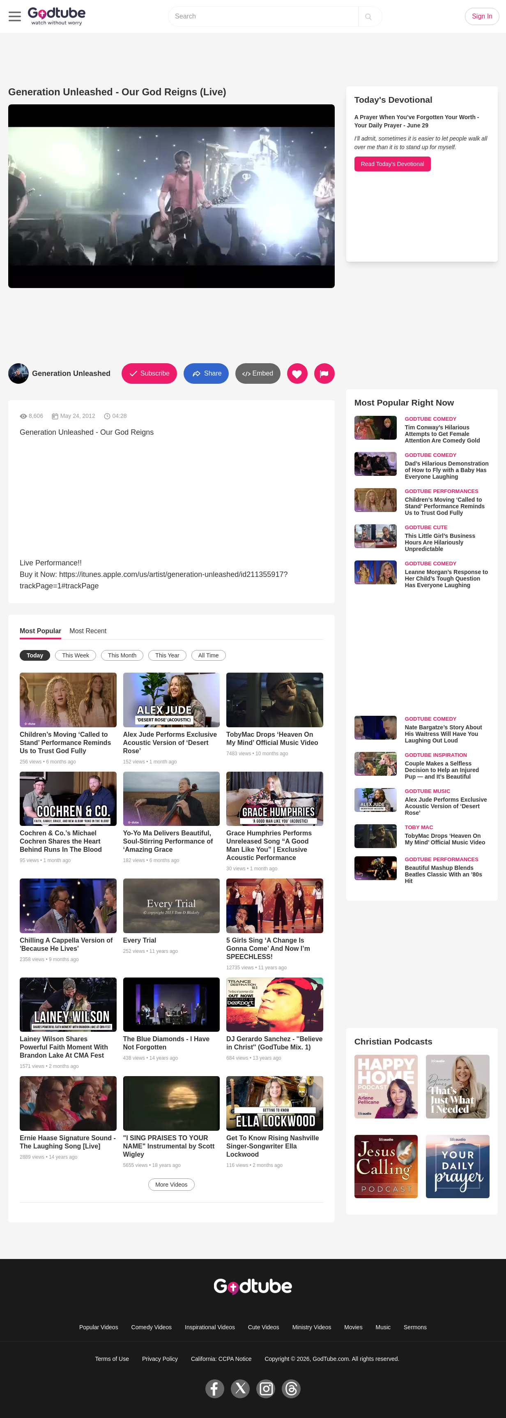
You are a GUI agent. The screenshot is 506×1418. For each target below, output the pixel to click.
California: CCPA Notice (221, 1359)
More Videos (171, 1184)
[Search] (368, 16)
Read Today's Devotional (392, 164)
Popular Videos (98, 1327)
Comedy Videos (151, 1327)
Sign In (482, 16)
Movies (353, 1327)
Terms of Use (112, 1359)
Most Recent (87, 630)
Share (206, 374)
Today (35, 655)
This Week (75, 655)
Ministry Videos (311, 1327)
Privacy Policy (160, 1359)
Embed (257, 374)
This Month (122, 655)
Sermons (415, 1327)
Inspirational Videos (210, 1327)
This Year (167, 655)
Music (383, 1327)
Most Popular (40, 630)
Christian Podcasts (393, 1041)
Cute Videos (263, 1327)
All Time (208, 655)
